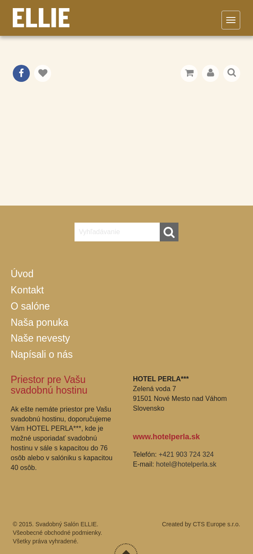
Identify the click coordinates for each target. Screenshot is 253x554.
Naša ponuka (40, 322)
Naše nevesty (40, 338)
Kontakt (27, 290)
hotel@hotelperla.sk (186, 464)
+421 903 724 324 (185, 454)
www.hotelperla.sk (166, 436)
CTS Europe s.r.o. (216, 524)
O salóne (30, 306)
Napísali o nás (42, 354)
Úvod (22, 273)
